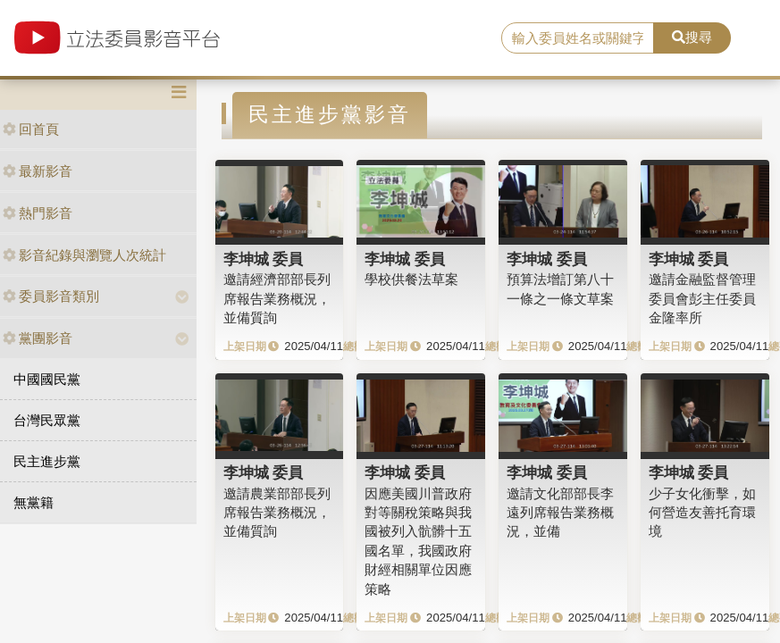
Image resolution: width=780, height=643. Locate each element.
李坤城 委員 (263, 259)
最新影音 (37, 171)
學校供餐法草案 (411, 279)
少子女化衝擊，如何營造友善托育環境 (702, 512)
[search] (577, 38)
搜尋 (692, 37)
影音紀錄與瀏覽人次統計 (84, 255)
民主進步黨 (46, 461)
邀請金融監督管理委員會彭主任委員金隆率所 (702, 298)
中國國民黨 (46, 379)
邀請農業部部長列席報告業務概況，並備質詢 (277, 512)
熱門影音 (37, 213)
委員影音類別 (51, 296)
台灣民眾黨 (46, 420)
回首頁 (31, 129)
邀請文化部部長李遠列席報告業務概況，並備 (560, 512)
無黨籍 (33, 502)
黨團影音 (37, 338)
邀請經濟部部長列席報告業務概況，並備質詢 (277, 298)
